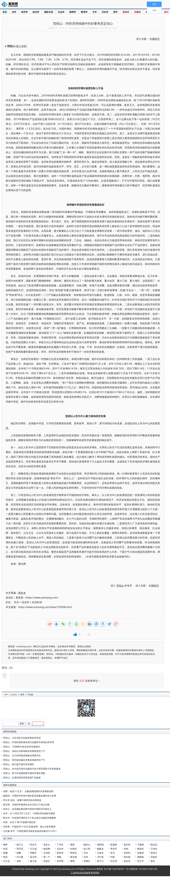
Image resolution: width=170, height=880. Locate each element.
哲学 (115, 11)
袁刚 (19, 860)
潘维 (72, 860)
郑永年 (33, 844)
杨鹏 (19, 852)
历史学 (105, 11)
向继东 (73, 848)
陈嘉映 (113, 844)
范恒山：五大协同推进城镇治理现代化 (22, 755)
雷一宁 (46, 856)
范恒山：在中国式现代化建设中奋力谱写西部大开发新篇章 (32, 768)
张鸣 (126, 848)
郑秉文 (87, 860)
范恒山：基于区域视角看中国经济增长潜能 (24, 773)
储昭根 (140, 856)
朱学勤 (60, 860)
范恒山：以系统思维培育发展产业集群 (22, 777)
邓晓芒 (33, 852)
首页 (5, 11)
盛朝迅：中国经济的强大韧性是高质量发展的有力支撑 (29, 795)
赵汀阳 (87, 848)
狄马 (112, 852)
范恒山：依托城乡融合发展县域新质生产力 (24, 759)
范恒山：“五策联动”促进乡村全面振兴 (21, 746)
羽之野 (113, 860)
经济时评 (37, 602)
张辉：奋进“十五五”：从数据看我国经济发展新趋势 (28, 791)
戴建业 (100, 848)
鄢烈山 (87, 844)
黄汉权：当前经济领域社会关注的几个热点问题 (26, 804)
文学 (94, 11)
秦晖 (5, 844)
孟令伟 (33, 856)
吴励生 (46, 860)
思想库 (126, 11)
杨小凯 (33, 860)
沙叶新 (100, 856)
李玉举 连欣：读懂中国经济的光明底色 (22, 800)
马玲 (86, 852)
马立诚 (33, 848)
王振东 (100, 852)
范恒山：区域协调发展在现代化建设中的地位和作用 (28, 742)
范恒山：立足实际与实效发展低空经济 (22, 737)
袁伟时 (127, 852)
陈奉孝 (60, 852)
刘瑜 (112, 856)
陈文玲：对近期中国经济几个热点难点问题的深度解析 (29, 817)
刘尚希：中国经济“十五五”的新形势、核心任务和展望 (29, 826)
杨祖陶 (46, 848)
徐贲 (5, 848)
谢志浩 (127, 860)
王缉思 (46, 852)
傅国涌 (100, 844)
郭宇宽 (20, 848)
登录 (81, 680)
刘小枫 (20, 856)
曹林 (72, 844)
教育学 (84, 11)
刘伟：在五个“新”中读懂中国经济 (19, 822)
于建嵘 (140, 844)
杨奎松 (140, 848)
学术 (16, 602)
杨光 (153, 860)
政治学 (36, 11)
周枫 (59, 856)
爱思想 (11, 5)
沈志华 (60, 848)
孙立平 (140, 860)
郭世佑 (73, 852)
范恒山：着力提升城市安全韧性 (18, 764)
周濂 (5, 852)
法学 (14, 11)
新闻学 (72, 11)
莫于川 (100, 860)
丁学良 (60, 844)
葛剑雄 (127, 856)
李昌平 (113, 848)
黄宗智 (127, 844)
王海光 (154, 848)
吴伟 (86, 856)
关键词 (137, 11)
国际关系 (48, 11)
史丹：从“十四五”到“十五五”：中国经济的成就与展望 (29, 813)
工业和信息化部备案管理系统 (85, 872)
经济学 (24, 11)
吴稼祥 (154, 856)
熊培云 (154, 852)
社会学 (61, 11)
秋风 (5, 856)
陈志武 (154, 844)
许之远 (6, 860)
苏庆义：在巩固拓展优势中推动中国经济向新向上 (27, 808)
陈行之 (20, 844)
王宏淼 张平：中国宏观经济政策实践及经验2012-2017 (29, 831)
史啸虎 (140, 852)
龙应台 (46, 844)
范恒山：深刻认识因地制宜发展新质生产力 (24, 751)
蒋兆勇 (73, 856)
